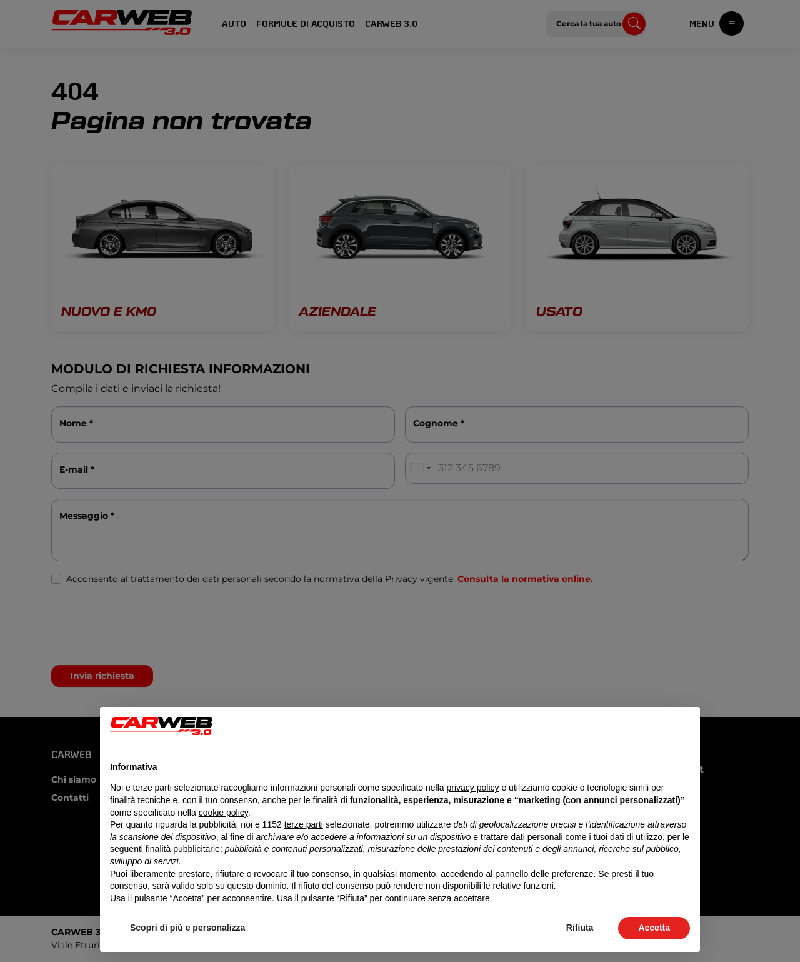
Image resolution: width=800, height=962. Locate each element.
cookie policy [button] (223, 813)
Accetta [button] (654, 928)
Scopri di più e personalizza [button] (187, 928)
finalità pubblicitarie (183, 849)
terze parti (303, 824)
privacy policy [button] (473, 788)
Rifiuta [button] (580, 928)
